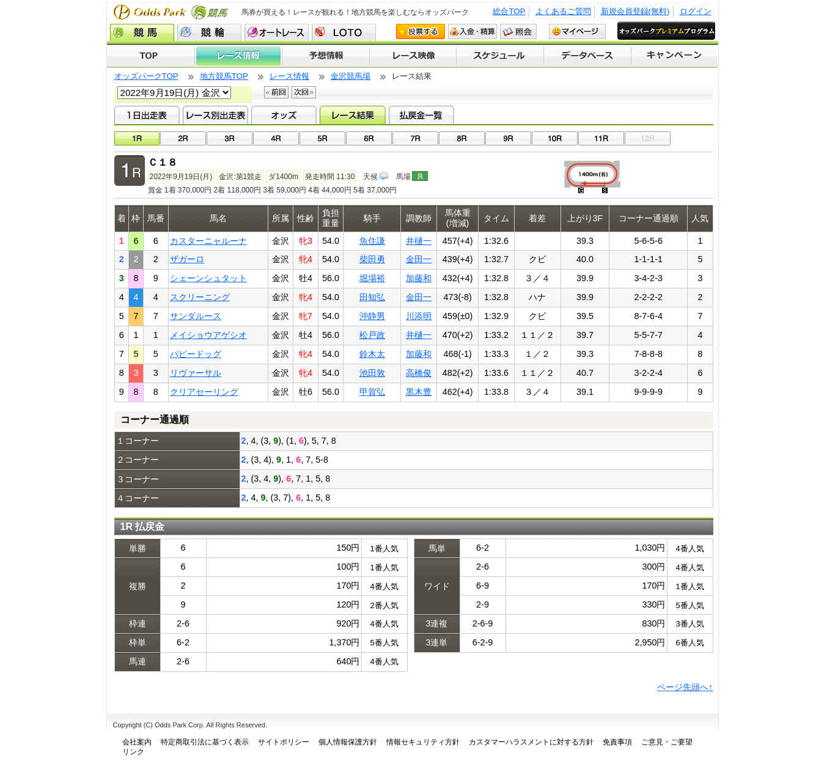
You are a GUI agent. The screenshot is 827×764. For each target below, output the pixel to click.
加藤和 (419, 278)
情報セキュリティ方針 (423, 742)
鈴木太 (372, 354)
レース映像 (412, 56)
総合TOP (509, 11)
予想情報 (325, 56)
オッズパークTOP (146, 76)
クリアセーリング (204, 392)
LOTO (344, 32)
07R (415, 138)
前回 (276, 92)
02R (183, 138)
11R (601, 138)
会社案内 (137, 742)
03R (229, 138)
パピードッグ (195, 354)
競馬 (142, 32)
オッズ (284, 115)
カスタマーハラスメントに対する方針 (531, 742)
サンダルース (195, 316)
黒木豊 (419, 392)
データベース (587, 56)
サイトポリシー (283, 742)
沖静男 (372, 316)
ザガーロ (187, 259)
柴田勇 (372, 259)
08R (462, 138)
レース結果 (352, 115)
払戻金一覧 (421, 115)
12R (648, 138)
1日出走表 (147, 115)
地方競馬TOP (224, 76)
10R (555, 138)
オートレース (276, 32)
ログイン (695, 11)
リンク (133, 751)
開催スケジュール (500, 56)
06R (369, 138)
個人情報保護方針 (347, 742)
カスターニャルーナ (208, 241)
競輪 (209, 32)
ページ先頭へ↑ (685, 687)
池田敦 (372, 373)
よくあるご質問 (563, 11)
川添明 (419, 316)
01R (137, 138)
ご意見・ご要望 (667, 742)
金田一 (419, 259)
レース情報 (238, 56)
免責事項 (617, 742)
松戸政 (372, 335)
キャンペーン (674, 56)
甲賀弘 (372, 392)
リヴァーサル (195, 373)
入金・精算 (472, 31)
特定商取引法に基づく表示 (205, 742)
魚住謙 (372, 241)
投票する (420, 31)
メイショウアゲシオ (208, 335)
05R (322, 138)
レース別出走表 (215, 115)
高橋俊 (419, 373)
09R (508, 138)
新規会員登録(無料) (635, 11)
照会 (518, 31)
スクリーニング (200, 297)
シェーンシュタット (208, 278)
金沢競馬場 (350, 76)
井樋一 (419, 241)
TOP (150, 56)
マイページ (577, 31)
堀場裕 (372, 278)
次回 (304, 92)
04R (276, 138)
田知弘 (372, 297)
